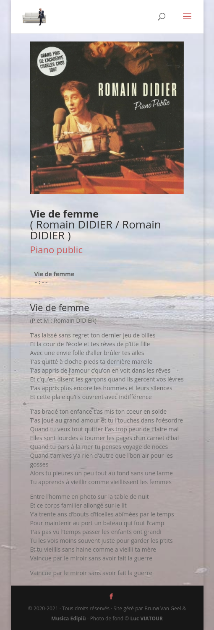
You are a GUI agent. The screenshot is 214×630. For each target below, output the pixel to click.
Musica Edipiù (68, 618)
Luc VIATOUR (146, 618)
